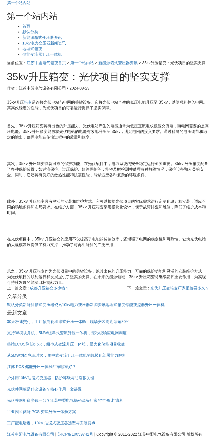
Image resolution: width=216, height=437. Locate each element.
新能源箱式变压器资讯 (42, 37)
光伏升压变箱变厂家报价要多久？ (179, 288)
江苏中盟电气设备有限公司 (30, 434)
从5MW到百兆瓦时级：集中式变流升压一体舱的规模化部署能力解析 (66, 355)
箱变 (28, 102)
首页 (26, 26)
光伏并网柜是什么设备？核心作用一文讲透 (44, 389)
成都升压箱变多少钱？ (49, 288)
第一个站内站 (19, 3)
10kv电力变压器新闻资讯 (44, 43)
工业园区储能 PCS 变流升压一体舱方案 (41, 411)
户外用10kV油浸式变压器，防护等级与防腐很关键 (51, 378)
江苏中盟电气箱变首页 (46, 63)
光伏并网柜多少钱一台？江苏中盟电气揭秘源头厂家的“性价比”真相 (65, 400)
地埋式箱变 (32, 48)
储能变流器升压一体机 (42, 54)
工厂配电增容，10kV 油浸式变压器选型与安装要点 (51, 423)
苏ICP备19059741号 (75, 434)
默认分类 (30, 32)
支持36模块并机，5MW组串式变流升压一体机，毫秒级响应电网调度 (67, 333)
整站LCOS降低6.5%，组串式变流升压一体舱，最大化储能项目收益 (66, 344)
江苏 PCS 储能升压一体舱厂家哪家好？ (41, 366)
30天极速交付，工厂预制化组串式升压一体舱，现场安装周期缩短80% (68, 321)
